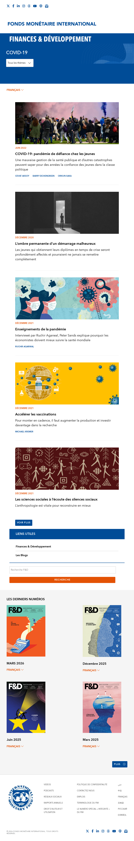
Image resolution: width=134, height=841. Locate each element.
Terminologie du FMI (88, 803)
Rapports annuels (53, 803)
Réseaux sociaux (53, 796)
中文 (120, 790)
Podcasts (49, 790)
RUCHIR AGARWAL (24, 346)
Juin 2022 (20, 148)
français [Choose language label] (15, 90)
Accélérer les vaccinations (35, 414)
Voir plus (24, 523)
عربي (119, 784)
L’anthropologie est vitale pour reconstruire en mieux (53, 505)
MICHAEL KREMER (24, 432)
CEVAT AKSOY (22, 176)
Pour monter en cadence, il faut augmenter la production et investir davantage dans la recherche (63, 423)
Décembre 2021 (24, 323)
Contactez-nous (85, 790)
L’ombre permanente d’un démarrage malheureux (55, 244)
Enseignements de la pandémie (40, 329)
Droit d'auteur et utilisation (53, 810)
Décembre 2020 (24, 238)
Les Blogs (22, 555)
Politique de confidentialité (92, 784)
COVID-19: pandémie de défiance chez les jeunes (55, 154)
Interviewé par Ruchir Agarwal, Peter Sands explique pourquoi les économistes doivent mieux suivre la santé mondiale (61, 338)
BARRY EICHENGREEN (43, 176)
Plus (119, 764)
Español (122, 815)
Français (122, 796)
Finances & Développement (33, 546)
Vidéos (47, 784)
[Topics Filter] (20, 63)
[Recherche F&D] (62, 569)
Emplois (81, 796)
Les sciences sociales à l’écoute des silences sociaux (56, 499)
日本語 (121, 803)
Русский (122, 809)
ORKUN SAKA (65, 176)
